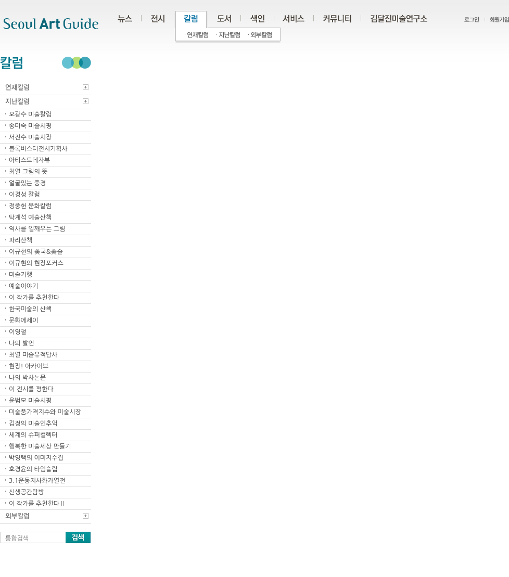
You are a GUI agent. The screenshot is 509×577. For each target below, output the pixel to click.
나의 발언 (21, 343)
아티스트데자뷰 (29, 160)
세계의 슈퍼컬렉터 (33, 435)
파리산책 (20, 240)
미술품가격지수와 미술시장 (45, 412)
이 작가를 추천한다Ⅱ (37, 504)
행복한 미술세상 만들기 (40, 446)
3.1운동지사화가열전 (37, 481)
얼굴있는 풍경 (27, 183)
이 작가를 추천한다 (34, 297)
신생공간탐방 (26, 492)
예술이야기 (23, 286)
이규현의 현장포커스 (36, 263)
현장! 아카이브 (28, 366)
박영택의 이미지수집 (36, 458)
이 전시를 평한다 (31, 389)
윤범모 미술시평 (30, 401)
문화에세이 (23, 320)
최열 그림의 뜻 (28, 172)
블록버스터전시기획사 (38, 149)
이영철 (18, 332)
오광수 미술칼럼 (30, 114)
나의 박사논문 (27, 378)
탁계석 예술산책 (30, 217)
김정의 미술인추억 (33, 423)
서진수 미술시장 (30, 137)
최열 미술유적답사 (33, 355)
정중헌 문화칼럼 (30, 206)
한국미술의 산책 (30, 309)
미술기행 (20, 275)
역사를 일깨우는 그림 (37, 229)
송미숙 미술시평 (30, 126)
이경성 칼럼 (24, 194)
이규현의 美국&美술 (36, 252)
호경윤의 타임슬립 (33, 469)
